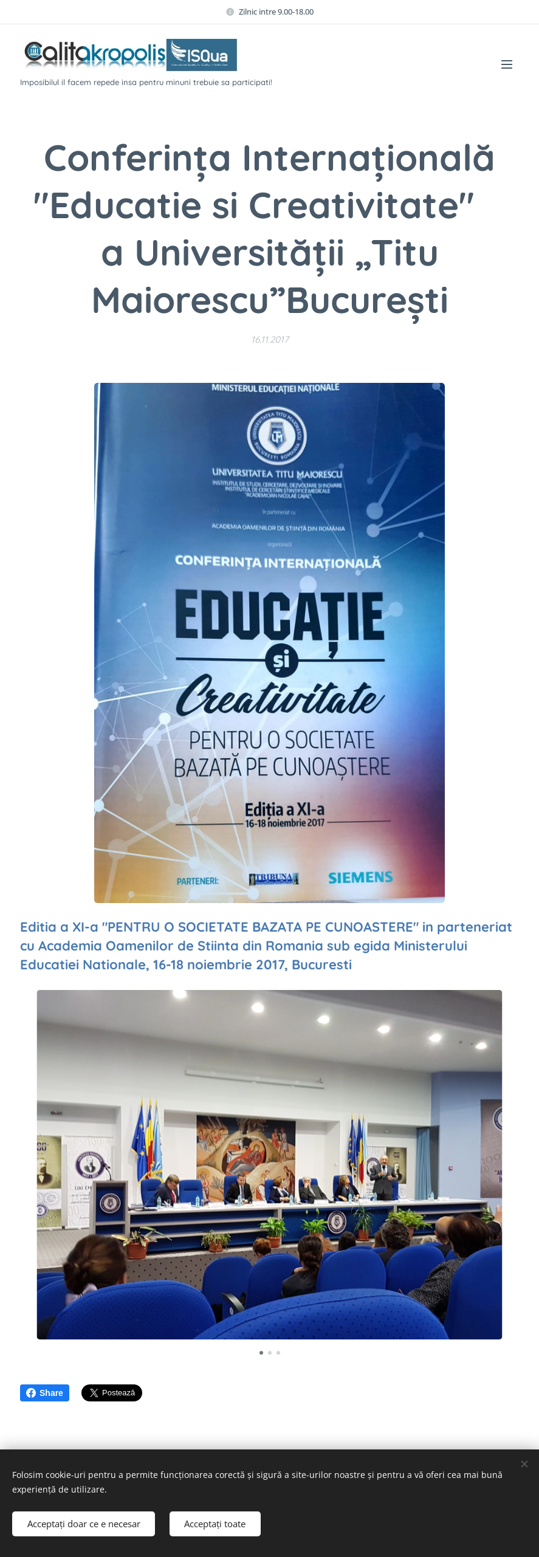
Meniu (506, 64)
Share (44, 1393)
